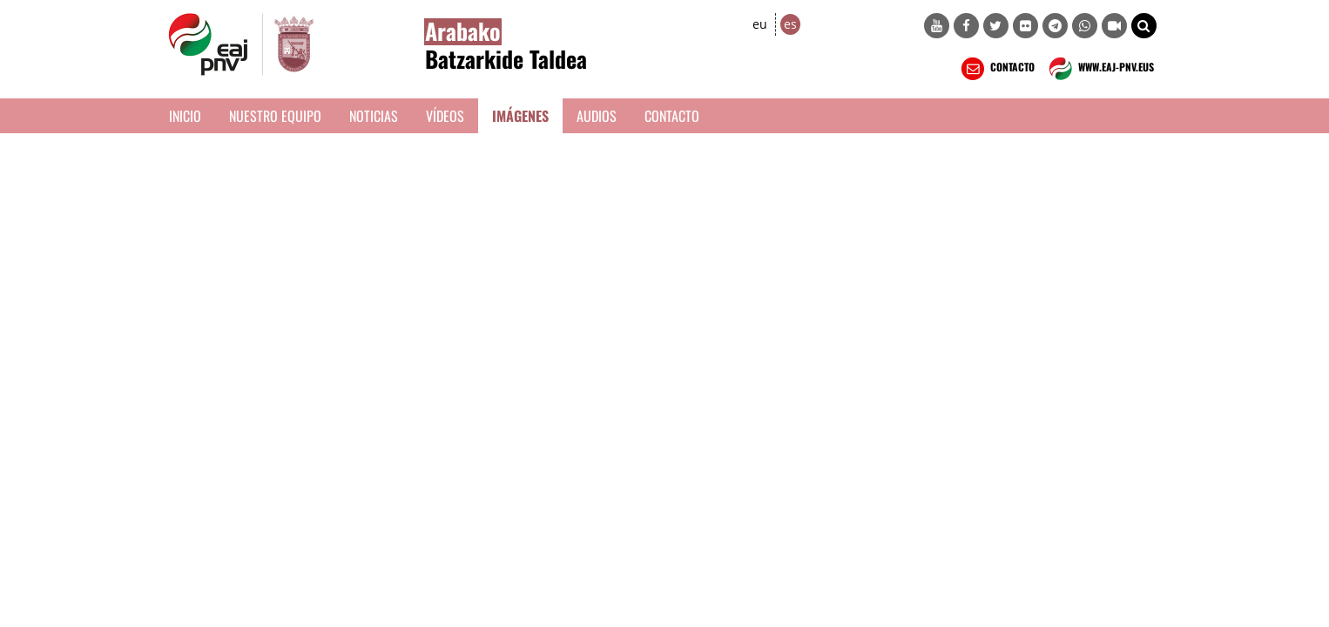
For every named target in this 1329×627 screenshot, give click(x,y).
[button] (1144, 25)
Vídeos (445, 115)
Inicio (185, 115)
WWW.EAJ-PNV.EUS (1099, 69)
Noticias (373, 115)
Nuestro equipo (275, 115)
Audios (597, 115)
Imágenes (520, 115)
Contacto (671, 115)
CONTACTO (996, 69)
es (790, 24)
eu (759, 24)
